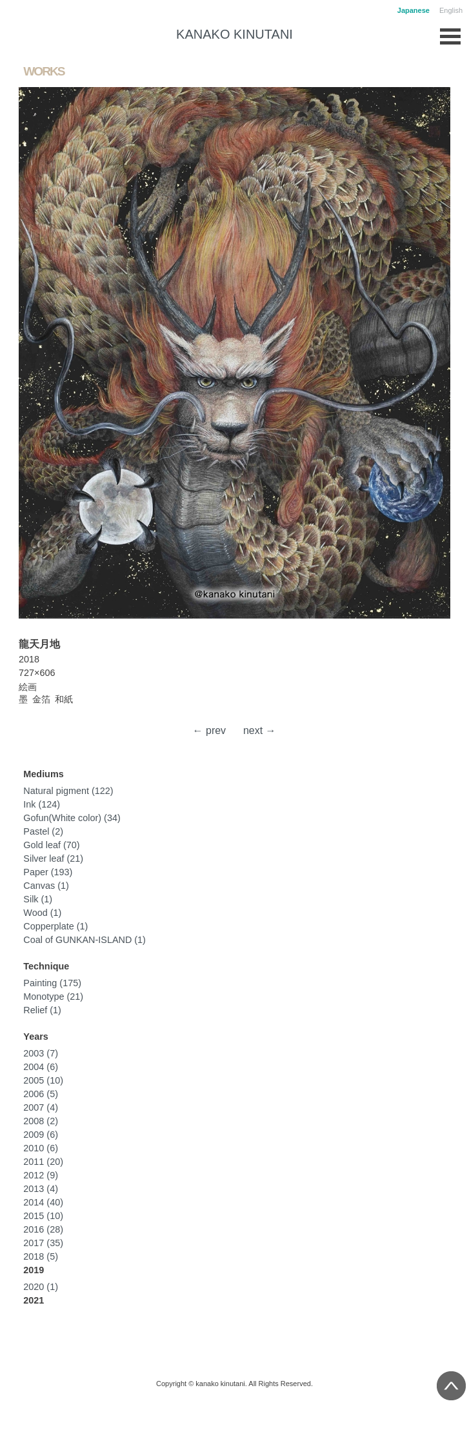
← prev (209, 730)
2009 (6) (40, 1134)
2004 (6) (40, 1067)
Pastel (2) (43, 831)
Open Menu (450, 33)
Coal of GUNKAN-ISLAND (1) (84, 940)
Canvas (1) (45, 885)
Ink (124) (41, 804)
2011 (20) (43, 1161)
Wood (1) (42, 913)
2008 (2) (40, 1121)
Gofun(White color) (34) (71, 818)
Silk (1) (37, 899)
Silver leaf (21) (53, 858)
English (451, 10)
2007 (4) (40, 1107)
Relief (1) (42, 1010)
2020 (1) (40, 1287)
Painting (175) (52, 983)
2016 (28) (43, 1229)
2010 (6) (40, 1148)
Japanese (413, 10)
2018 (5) (40, 1256)
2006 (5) (40, 1094)
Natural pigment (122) (68, 791)
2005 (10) (43, 1080)
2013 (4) (40, 1189)
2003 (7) (40, 1053)
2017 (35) (43, 1243)
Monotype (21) (53, 996)
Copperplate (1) (55, 926)
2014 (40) (43, 1202)
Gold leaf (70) (51, 845)
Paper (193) (47, 872)
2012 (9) (40, 1175)
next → (259, 730)
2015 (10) (43, 1216)
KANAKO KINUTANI (234, 34)
